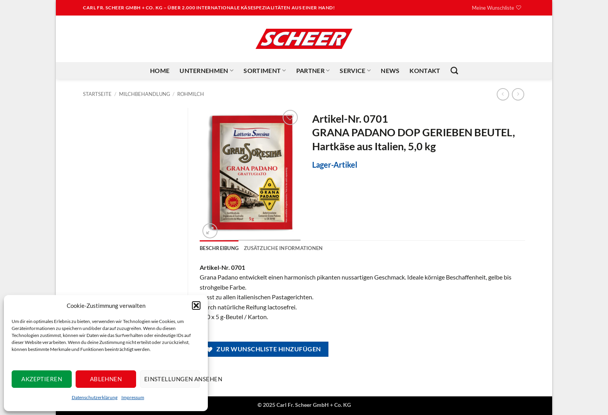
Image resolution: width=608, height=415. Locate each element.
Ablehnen (106, 378)
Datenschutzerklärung (94, 397)
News (390, 70)
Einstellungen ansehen (172, 378)
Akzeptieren (41, 378)
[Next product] (503, 94)
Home (159, 70)
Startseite (97, 94)
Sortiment (265, 71)
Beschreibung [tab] (219, 248)
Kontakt (424, 70)
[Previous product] (518, 94)
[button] (196, 305)
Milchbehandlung (144, 94)
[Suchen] (454, 70)
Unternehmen (206, 71)
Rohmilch (190, 94)
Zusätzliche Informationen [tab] (283, 248)
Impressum (132, 397)
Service (355, 71)
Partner (313, 71)
